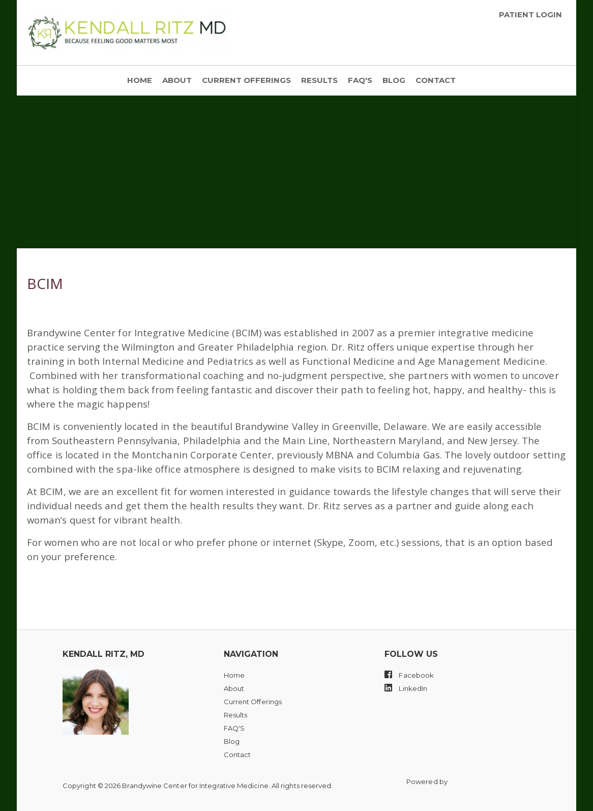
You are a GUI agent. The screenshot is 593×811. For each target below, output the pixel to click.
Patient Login (530, 14)
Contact (436, 80)
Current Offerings (246, 80)
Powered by (427, 781)
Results (319, 80)
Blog (393, 80)
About (177, 80)
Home (139, 80)
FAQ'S (360, 80)
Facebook (409, 674)
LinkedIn (405, 687)
